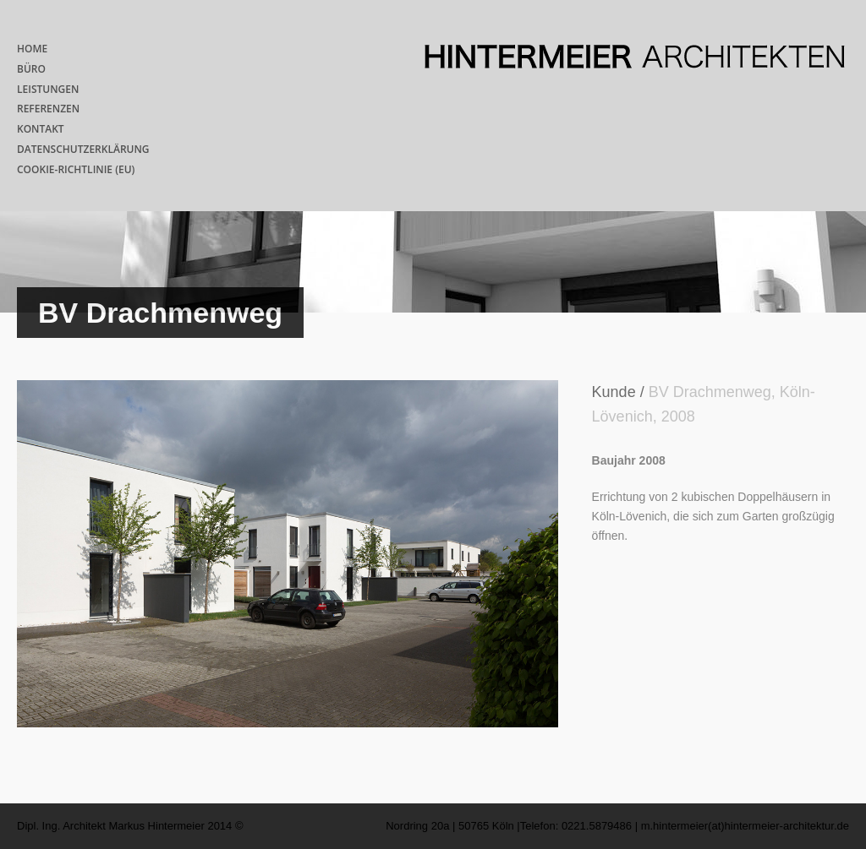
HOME (32, 48)
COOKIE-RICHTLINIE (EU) (75, 169)
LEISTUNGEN (48, 89)
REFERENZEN (48, 108)
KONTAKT (40, 129)
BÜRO (31, 69)
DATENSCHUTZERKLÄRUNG (83, 149)
